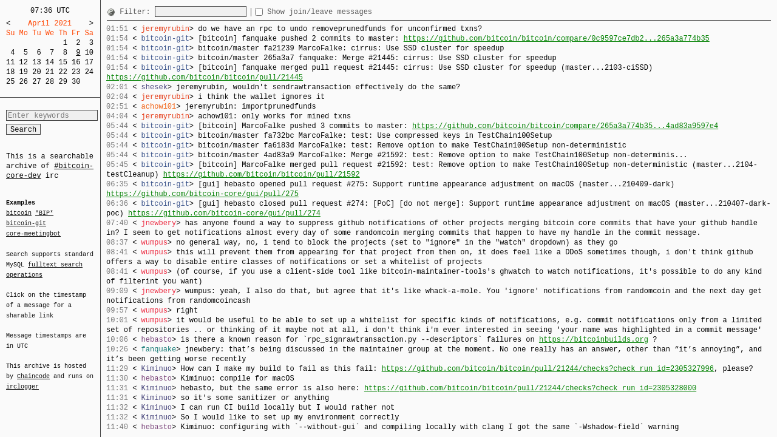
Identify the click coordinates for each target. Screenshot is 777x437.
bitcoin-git (26, 223)
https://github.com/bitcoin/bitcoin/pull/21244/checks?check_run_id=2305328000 (530, 388)
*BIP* (44, 213)
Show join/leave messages (341, 12)
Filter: (137, 12)
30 (76, 81)
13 (36, 62)
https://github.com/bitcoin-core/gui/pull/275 (202, 194)
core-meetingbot (33, 233)
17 (89, 62)
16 (76, 62)
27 (36, 81)
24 (89, 72)
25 (10, 81)
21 (50, 72)
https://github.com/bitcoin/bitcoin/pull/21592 (261, 174)
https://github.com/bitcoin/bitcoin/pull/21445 (204, 77)
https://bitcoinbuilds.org (593, 339)
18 (10, 72)
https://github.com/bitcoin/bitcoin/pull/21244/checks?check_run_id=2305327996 (548, 369)
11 (10, 62)
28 (50, 81)
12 (23, 62)
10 (89, 52)
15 (62, 62)
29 (62, 81)
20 (36, 72)
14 (50, 62)
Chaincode (33, 369)
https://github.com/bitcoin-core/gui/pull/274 (224, 213)
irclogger (22, 378)
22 (62, 72)
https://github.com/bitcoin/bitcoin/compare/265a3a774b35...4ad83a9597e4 (565, 126)
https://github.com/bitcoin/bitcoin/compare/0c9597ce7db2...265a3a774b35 (557, 38)
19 (23, 72)
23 (76, 72)
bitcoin (19, 213)
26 (23, 81)
